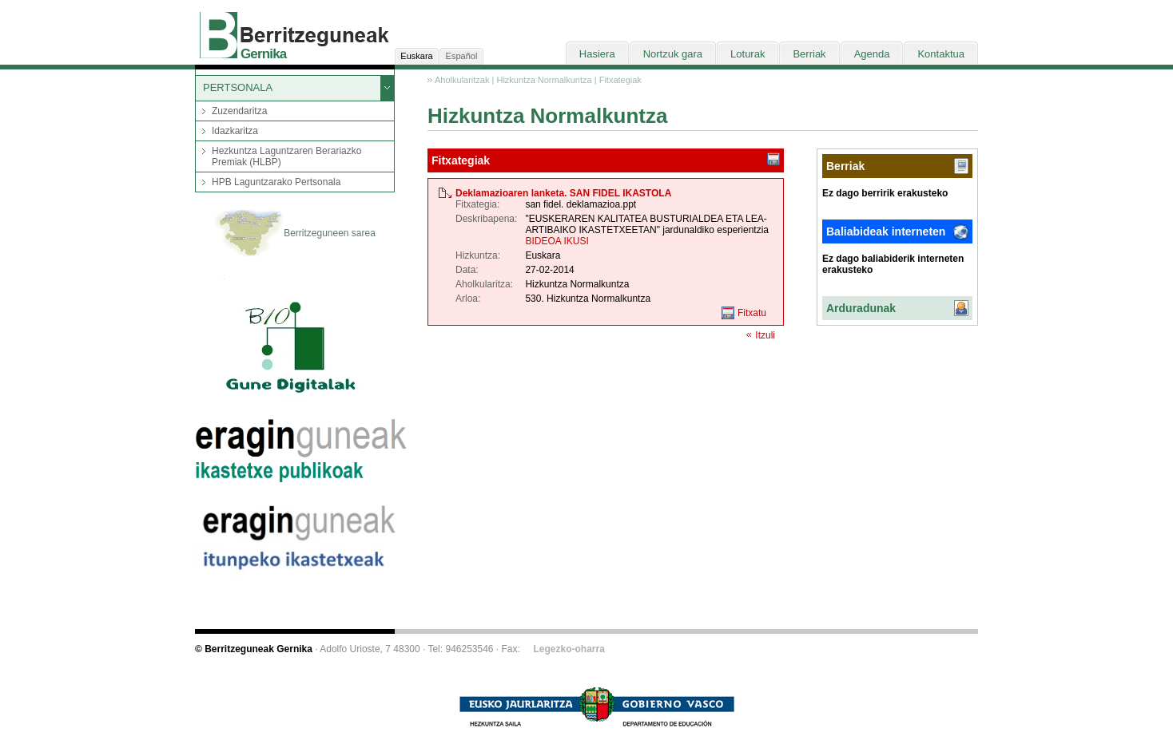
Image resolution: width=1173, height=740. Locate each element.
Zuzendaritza (239, 111)
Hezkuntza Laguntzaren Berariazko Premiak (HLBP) (286, 156)
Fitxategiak (620, 80)
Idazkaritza (235, 131)
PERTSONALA (237, 87)
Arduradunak (861, 308)
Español (462, 56)
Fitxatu (752, 313)
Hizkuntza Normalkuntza (543, 80)
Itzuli (765, 335)
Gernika (263, 53)
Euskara (416, 56)
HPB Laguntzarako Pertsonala (276, 182)
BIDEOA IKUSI (556, 241)
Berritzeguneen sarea (295, 233)
